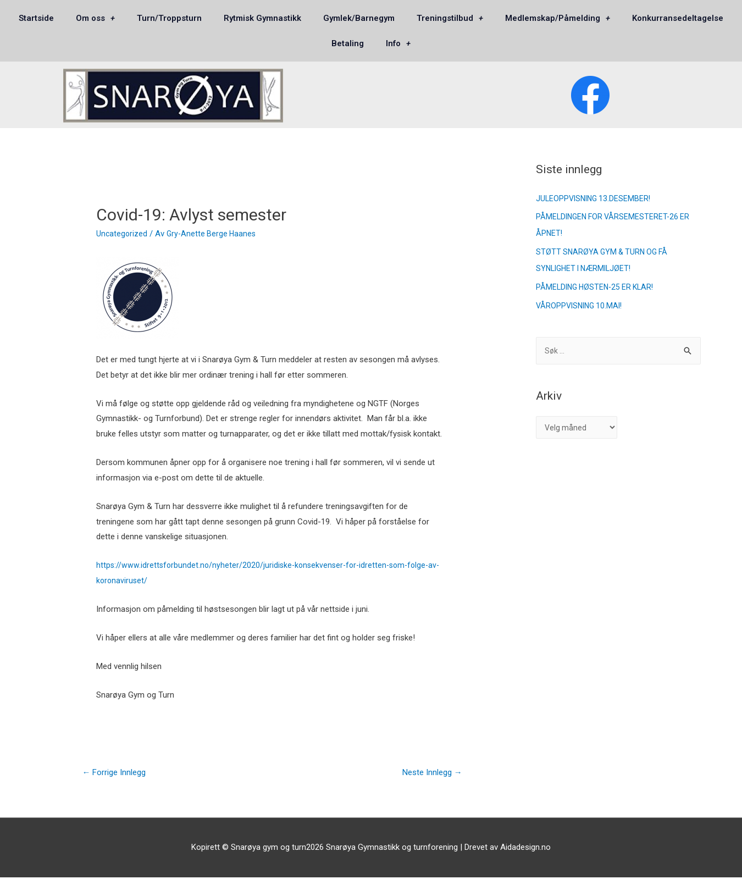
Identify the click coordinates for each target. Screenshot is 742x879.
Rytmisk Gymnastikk (262, 18)
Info (398, 43)
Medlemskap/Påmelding (557, 18)
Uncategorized (122, 234)
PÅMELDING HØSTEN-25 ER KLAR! (598, 287)
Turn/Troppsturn (169, 18)
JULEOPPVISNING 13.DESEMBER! (595, 198)
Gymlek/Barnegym (359, 18)
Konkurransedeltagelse (677, 18)
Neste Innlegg (428, 773)
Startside (36, 18)
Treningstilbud (450, 18)
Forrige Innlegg (117, 773)
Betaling (347, 43)
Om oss (95, 18)
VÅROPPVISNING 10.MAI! (581, 306)
